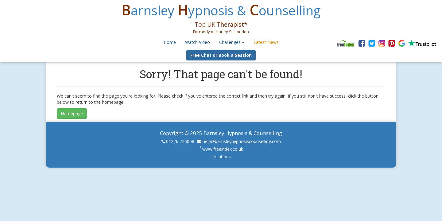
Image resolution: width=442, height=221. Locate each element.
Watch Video (197, 42)
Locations (221, 157)
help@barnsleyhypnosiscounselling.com (242, 141)
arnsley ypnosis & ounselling (221, 10)
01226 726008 (180, 141)
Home (170, 42)
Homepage (72, 113)
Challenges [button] (231, 42)
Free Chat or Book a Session (221, 55)
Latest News (266, 42)
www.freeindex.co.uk (222, 149)
